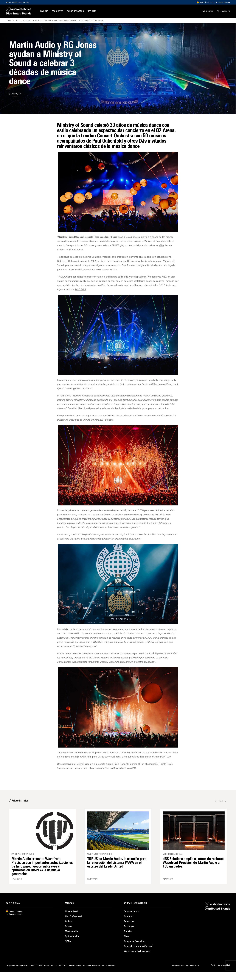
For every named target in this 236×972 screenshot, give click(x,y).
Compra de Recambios (134, 941)
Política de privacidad (220, 965)
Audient (69, 921)
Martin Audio (71, 931)
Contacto (128, 916)
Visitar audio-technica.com (18, 2)
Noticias (91, 11)
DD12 (162, 285)
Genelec (68, 926)
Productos (57, 11)
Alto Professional (73, 916)
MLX (164, 277)
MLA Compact (68, 277)
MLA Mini (80, 289)
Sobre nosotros (75, 11)
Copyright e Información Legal (138, 946)
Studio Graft (193, 965)
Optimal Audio (72, 936)
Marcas (44, 11)
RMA (126, 936)
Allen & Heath (71, 911)
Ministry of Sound (153, 241)
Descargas (129, 926)
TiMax (68, 941)
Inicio (8, 20)
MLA (161, 245)
